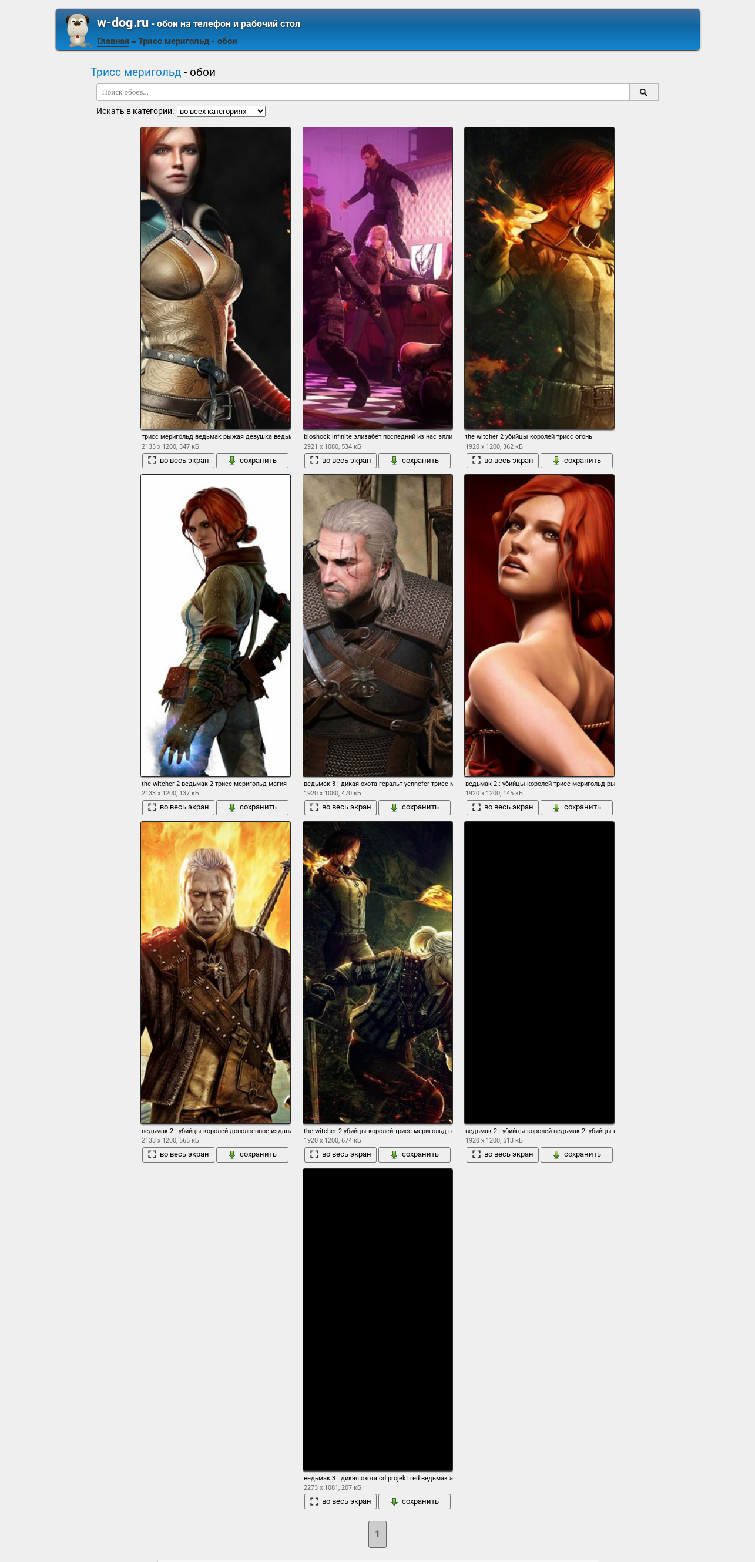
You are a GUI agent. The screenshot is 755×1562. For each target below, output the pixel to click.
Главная (113, 41)
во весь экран (178, 460)
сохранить (252, 460)
